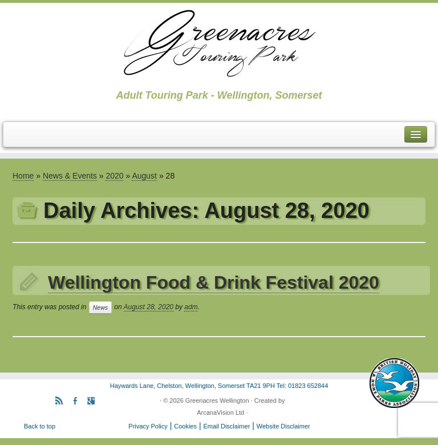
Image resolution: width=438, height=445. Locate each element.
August (144, 175)
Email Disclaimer (226, 426)
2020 (114, 175)
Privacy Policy (147, 426)
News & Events (70, 175)
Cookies (185, 426)
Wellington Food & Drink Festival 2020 (213, 282)
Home (23, 175)
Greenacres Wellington (217, 400)
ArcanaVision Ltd (220, 412)
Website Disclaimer (283, 426)
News (100, 307)
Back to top (39, 426)
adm (190, 307)
